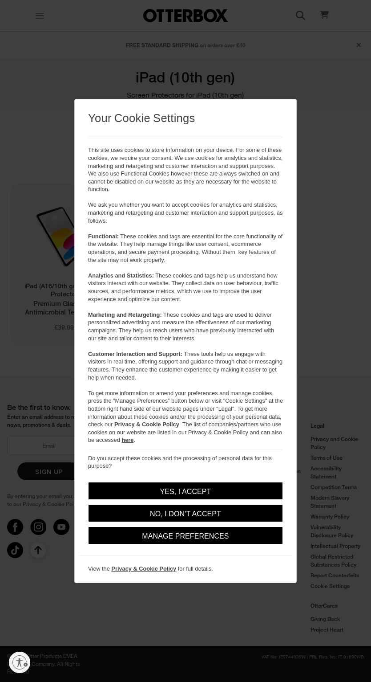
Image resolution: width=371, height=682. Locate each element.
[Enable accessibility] (19, 662)
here (127, 440)
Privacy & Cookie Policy (146, 424)
